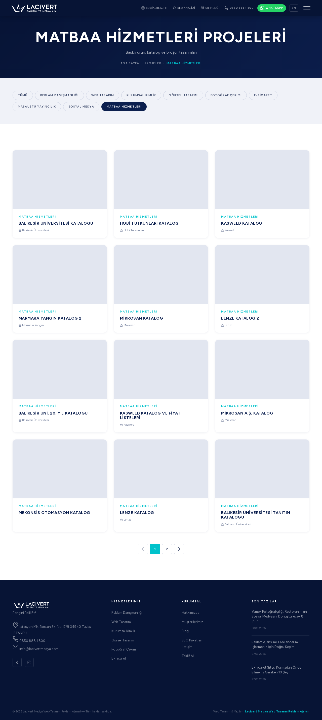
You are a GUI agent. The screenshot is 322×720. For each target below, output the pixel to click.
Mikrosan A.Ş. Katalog (247, 417)
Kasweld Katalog (241, 223)
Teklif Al (188, 656)
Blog (185, 631)
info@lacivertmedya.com (36, 649)
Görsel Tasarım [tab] (183, 95)
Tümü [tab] (23, 95)
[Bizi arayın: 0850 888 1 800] (239, 8)
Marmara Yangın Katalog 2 (50, 320)
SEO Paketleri (192, 640)
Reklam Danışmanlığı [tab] (59, 95)
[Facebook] (17, 662)
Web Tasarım (121, 622)
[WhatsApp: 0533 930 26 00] (271, 8)
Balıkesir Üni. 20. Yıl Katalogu (53, 415)
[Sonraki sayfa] (179, 549)
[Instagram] (29, 662)
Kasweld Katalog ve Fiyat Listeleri (150, 417)
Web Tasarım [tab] (102, 95)
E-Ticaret (118, 658)
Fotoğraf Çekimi (124, 649)
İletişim (187, 647)
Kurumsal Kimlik (123, 631)
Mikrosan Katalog (141, 320)
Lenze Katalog (137, 514)
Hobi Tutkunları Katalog (149, 223)
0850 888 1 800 (29, 641)
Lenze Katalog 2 (240, 322)
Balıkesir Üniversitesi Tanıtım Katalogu (255, 519)
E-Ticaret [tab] (263, 95)
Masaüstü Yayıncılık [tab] (37, 106)
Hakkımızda (190, 612)
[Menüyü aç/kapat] (307, 8)
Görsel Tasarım (122, 640)
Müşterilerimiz (192, 622)
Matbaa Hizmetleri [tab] (124, 106)
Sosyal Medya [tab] (81, 106)
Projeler (153, 63)
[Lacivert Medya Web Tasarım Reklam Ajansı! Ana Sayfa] (34, 8)
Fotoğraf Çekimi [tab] (226, 95)
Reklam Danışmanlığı (126, 612)
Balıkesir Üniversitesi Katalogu (56, 223)
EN (294, 8)
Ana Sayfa (129, 63)
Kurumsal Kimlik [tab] (141, 95)
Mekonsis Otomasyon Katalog (54, 514)
